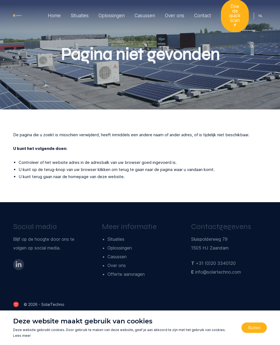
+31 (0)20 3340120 (216, 263)
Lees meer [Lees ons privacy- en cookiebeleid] (22, 336)
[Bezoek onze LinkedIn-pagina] (18, 264)
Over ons (174, 15)
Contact (202, 15)
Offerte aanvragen (126, 274)
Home (54, 15)
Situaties (80, 15)
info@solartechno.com (218, 272)
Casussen (145, 15)
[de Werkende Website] (16, 304)
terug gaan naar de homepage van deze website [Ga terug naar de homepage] (78, 176)
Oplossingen (111, 15)
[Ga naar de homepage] (17, 16)
